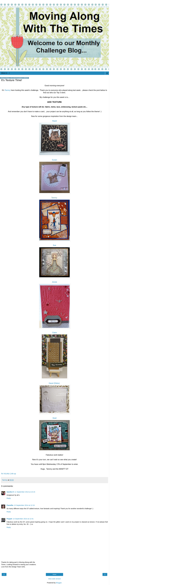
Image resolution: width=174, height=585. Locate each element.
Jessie (54, 282)
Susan (54, 160)
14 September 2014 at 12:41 (23, 519)
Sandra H (10, 492)
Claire (54, 333)
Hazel (54, 121)
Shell (54, 418)
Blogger (59, 583)
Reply (9, 498)
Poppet (9, 519)
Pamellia (10, 505)
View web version (54, 579)
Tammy (7, 90)
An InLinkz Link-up (8, 474)
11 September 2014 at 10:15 (24, 492)
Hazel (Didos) (54, 383)
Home (54, 574)
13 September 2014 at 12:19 (24, 505)
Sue (54, 245)
